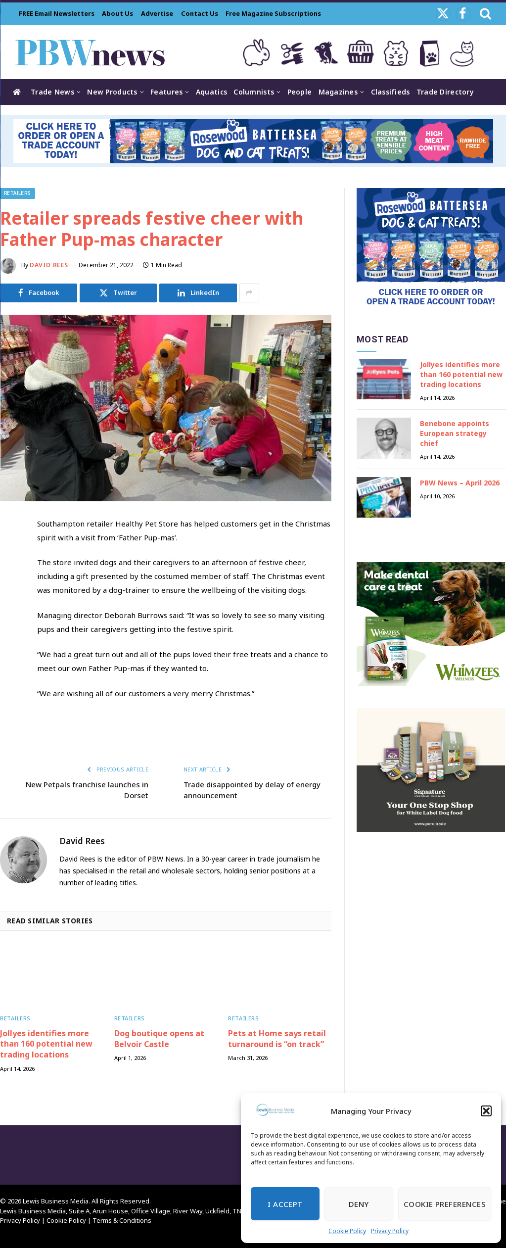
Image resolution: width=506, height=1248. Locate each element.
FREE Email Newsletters (56, 13)
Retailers (17, 193)
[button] (486, 1111)
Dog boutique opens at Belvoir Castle (159, 1039)
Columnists (253, 91)
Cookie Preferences (445, 1204)
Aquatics (211, 91)
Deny (359, 1204)
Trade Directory (445, 91)
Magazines (338, 91)
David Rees (49, 265)
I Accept (285, 1204)
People (299, 91)
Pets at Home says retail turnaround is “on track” (277, 1039)
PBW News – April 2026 (460, 482)
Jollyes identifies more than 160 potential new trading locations (46, 1044)
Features (166, 91)
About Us (117, 13)
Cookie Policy (347, 1231)
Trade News (52, 91)
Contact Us (199, 13)
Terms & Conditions (121, 1220)
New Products (112, 91)
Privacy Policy (390, 1231)
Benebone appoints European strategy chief (454, 433)
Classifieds (390, 91)
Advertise (157, 13)
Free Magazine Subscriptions (273, 13)
